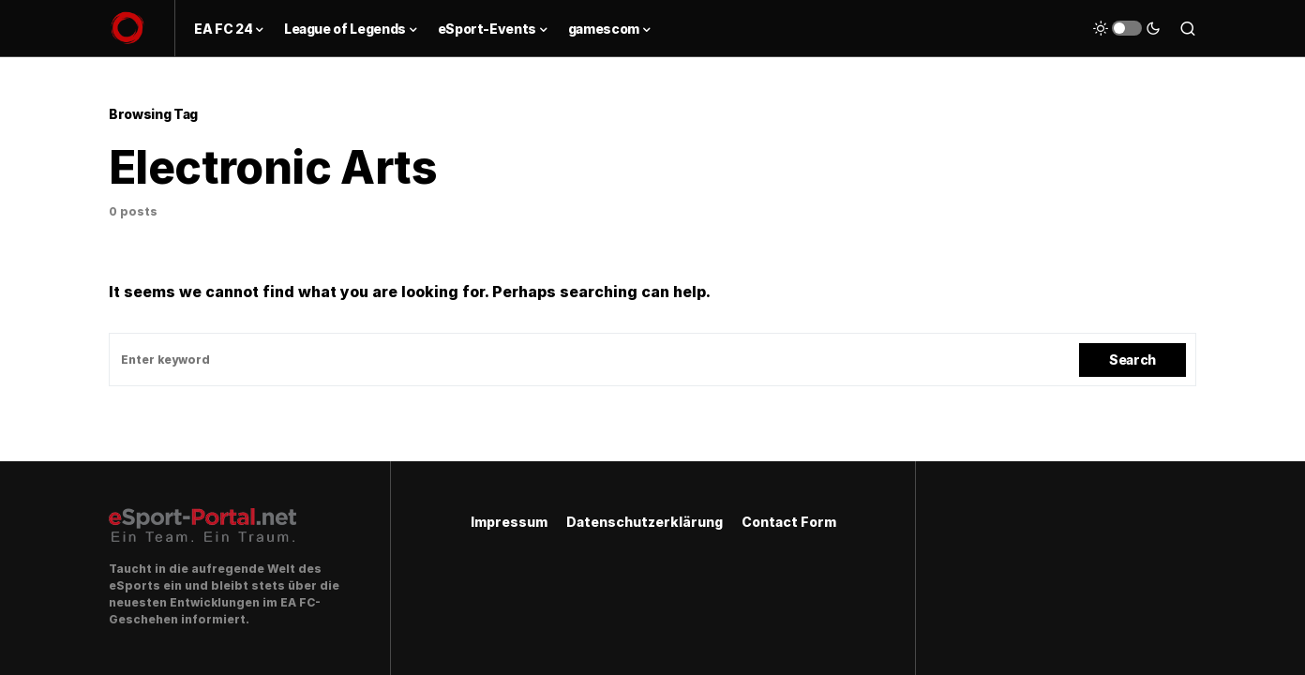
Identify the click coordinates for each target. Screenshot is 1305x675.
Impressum (509, 522)
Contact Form (789, 522)
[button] (1127, 28)
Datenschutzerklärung (644, 522)
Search (1132, 360)
